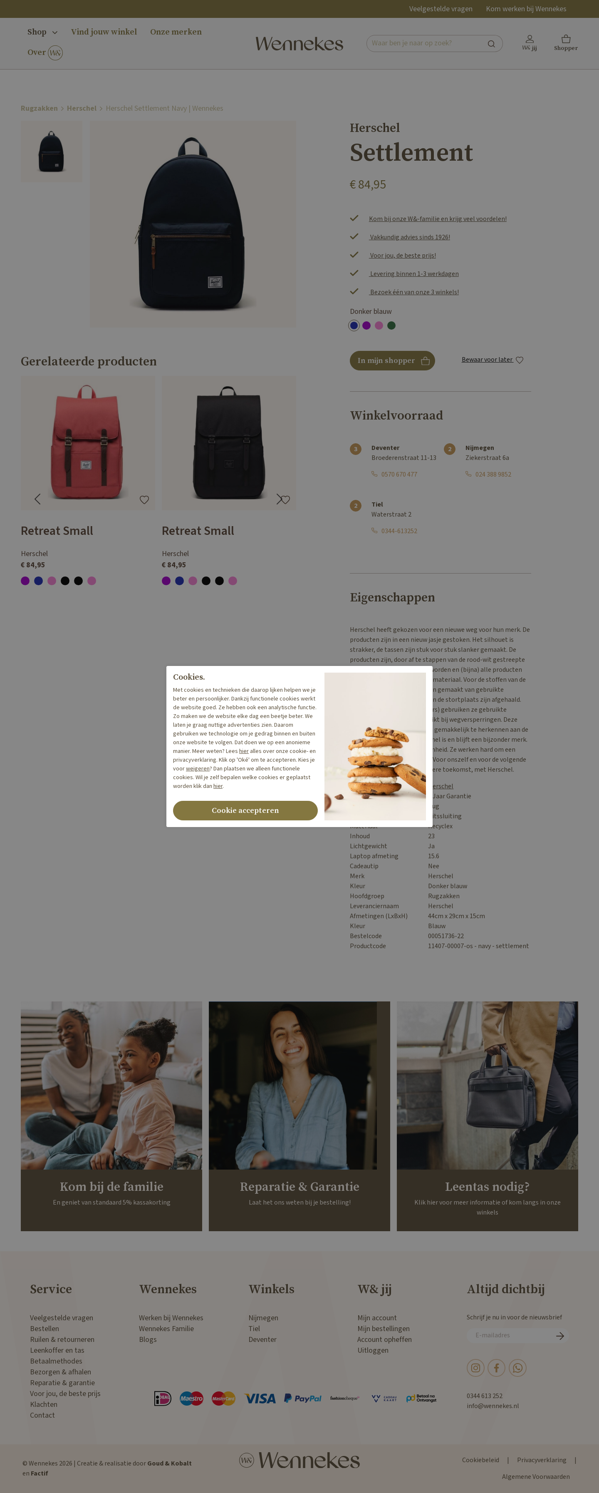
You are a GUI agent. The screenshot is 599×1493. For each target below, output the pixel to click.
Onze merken (176, 32)
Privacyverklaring (542, 1460)
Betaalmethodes (56, 1361)
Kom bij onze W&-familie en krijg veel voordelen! (438, 219)
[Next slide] (280, 499)
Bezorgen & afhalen (60, 1372)
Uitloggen (373, 1350)
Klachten (43, 1404)
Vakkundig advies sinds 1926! (409, 237)
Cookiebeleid (480, 1460)
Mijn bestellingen (383, 1329)
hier (244, 751)
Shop (42, 32)
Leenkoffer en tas (57, 1350)
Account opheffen (384, 1339)
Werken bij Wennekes (171, 1318)
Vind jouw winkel (104, 32)
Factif (39, 1473)
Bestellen (44, 1329)
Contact (42, 1415)
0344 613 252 (484, 1396)
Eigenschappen (392, 597)
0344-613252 (399, 531)
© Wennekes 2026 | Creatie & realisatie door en (107, 1468)
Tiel (254, 1329)
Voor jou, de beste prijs (65, 1394)
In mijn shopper (392, 363)
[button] (566, 43)
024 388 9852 (493, 474)
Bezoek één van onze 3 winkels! (414, 292)
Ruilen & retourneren (62, 1339)
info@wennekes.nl (493, 1406)
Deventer (262, 1339)
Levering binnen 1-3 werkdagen (414, 274)
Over (45, 53)
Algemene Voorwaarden (536, 1477)
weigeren (198, 769)
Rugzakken (39, 108)
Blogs (148, 1339)
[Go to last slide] (37, 499)
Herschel (82, 108)
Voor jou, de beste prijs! (402, 255)
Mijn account (377, 1318)
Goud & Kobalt (169, 1463)
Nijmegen (263, 1318)
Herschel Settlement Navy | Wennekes (164, 108)
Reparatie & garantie (62, 1383)
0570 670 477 (399, 474)
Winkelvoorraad (396, 415)
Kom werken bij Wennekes (526, 9)
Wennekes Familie (166, 1329)
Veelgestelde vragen (441, 9)
